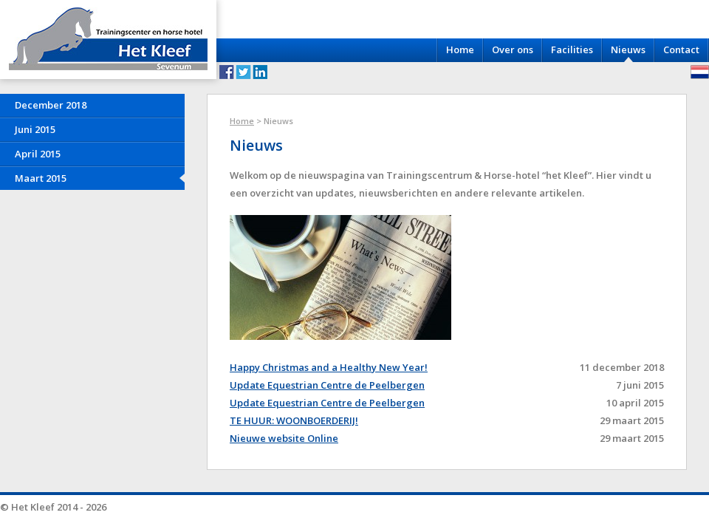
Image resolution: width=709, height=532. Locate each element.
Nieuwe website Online (284, 438)
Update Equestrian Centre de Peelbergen (327, 385)
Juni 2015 (35, 129)
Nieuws (628, 49)
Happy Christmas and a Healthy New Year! (329, 367)
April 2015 (38, 153)
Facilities (572, 49)
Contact (681, 49)
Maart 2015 (40, 178)
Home (460, 49)
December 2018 (50, 105)
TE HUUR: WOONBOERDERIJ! (294, 420)
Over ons (512, 49)
